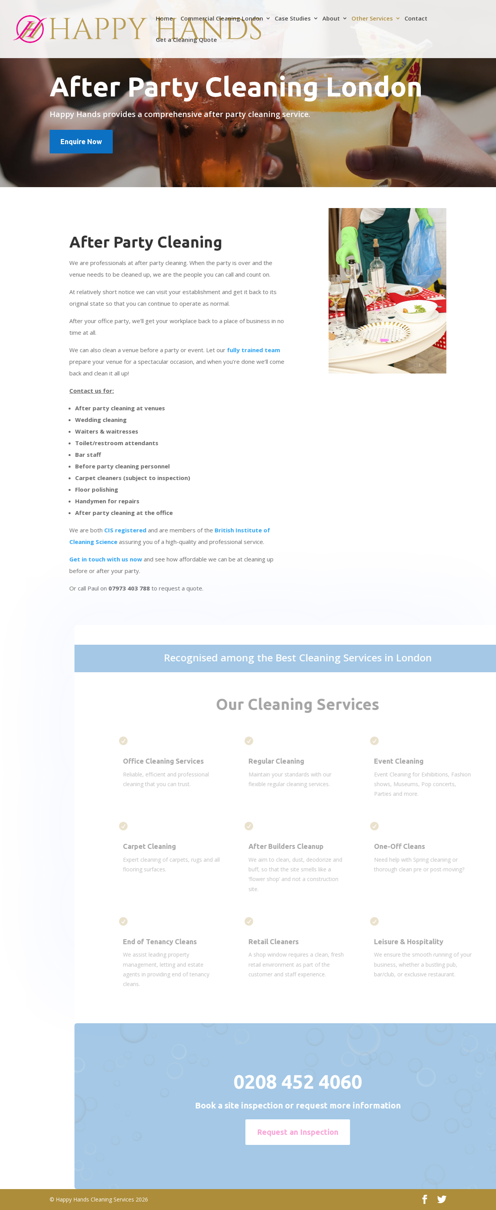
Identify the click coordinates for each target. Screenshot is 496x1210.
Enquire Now (81, 141)
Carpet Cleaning (166, 846)
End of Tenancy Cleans (177, 941)
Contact (416, 18)
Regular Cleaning (294, 761)
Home (164, 18)
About (331, 18)
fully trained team (250, 350)
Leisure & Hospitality (426, 941)
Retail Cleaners (291, 941)
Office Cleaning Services (180, 761)
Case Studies (293, 18)
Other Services (372, 18)
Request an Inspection (315, 1131)
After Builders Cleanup (303, 846)
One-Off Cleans (417, 846)
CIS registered (123, 530)
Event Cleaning (416, 761)
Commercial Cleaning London (222, 18)
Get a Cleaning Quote (186, 40)
